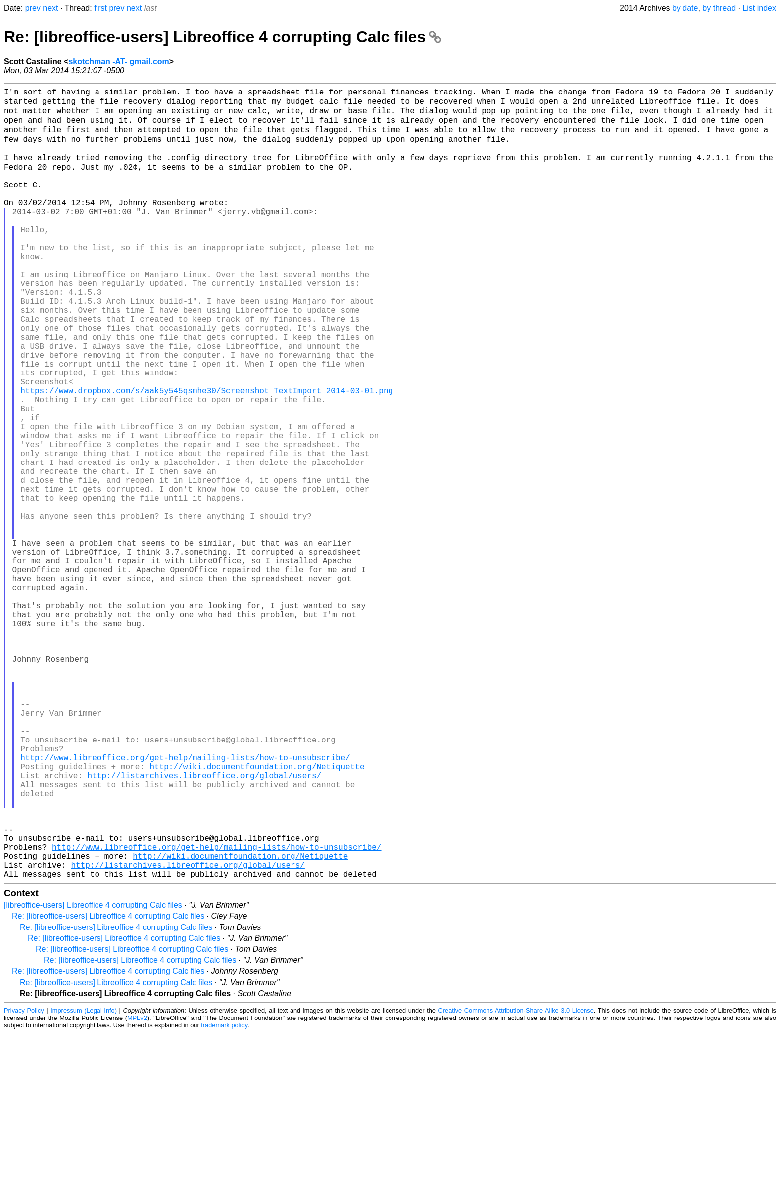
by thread (719, 8)
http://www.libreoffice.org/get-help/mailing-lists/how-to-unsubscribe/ (185, 902)
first (100, 8)
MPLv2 (137, 1189)
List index (759, 8)
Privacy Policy (24, 1181)
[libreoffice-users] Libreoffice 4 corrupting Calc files (93, 1076)
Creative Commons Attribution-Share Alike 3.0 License (516, 1181)
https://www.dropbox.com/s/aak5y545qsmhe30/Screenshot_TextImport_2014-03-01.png (206, 454)
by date (685, 8)
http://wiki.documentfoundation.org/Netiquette (256, 913)
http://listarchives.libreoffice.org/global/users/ (204, 924)
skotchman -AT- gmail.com (118, 61)
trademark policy (224, 1196)
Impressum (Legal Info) (83, 1181)
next (50, 8)
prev (33, 8)
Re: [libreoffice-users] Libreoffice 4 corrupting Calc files (222, 37)
